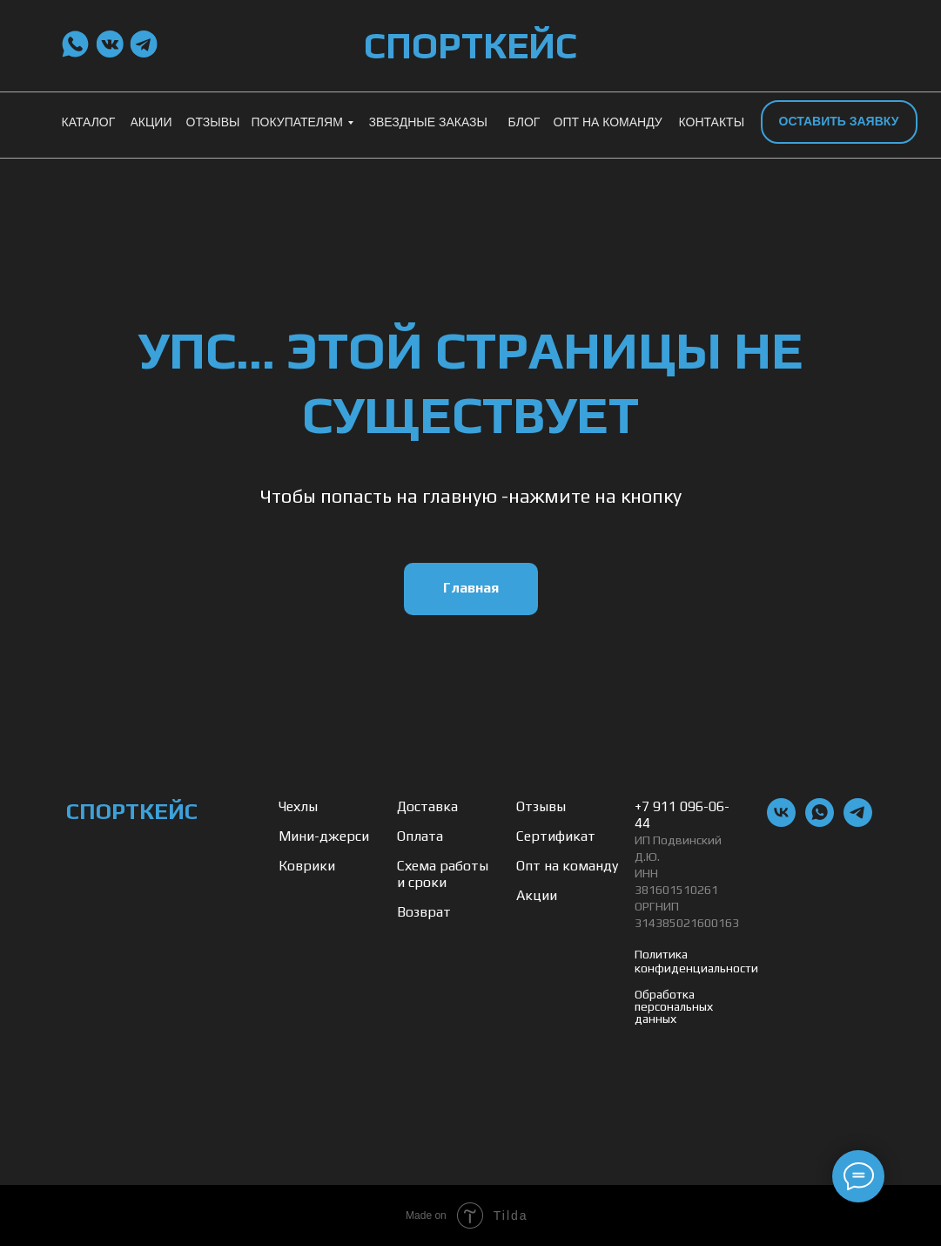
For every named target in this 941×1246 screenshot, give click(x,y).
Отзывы (541, 806)
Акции (536, 895)
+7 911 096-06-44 (682, 814)
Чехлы (298, 806)
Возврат (424, 912)
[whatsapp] (819, 822)
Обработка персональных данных (674, 1006)
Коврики (307, 865)
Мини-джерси (324, 836)
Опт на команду (567, 865)
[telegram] (858, 822)
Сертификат (555, 836)
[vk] (781, 822)
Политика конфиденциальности (696, 961)
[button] (839, 122)
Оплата (420, 836)
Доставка (427, 806)
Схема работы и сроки (442, 873)
